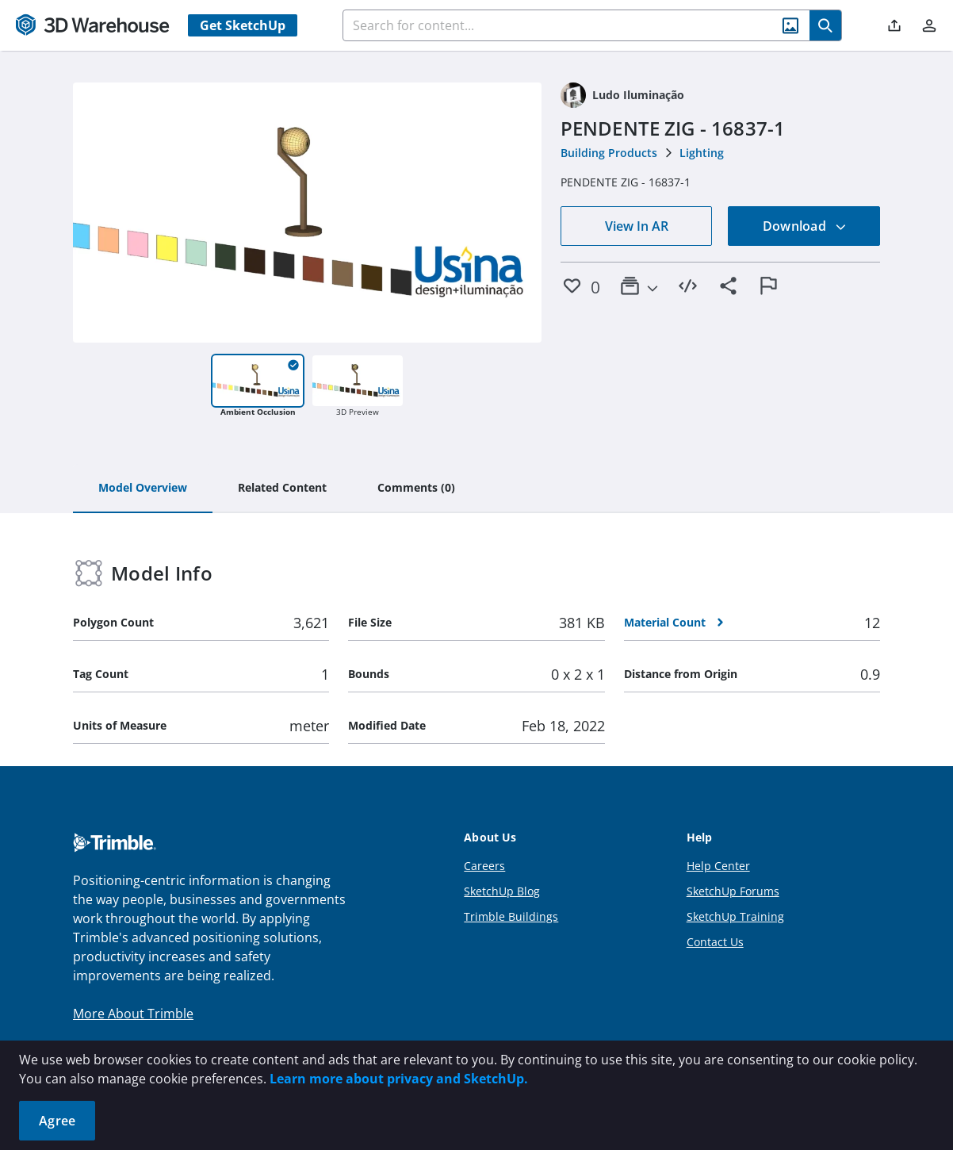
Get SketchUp (242, 25)
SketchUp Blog (502, 891)
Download (805, 226)
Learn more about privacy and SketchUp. (399, 1078)
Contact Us (715, 941)
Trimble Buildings (511, 916)
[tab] (142, 488)
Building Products (609, 152)
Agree (57, 1120)
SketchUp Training (735, 916)
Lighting (701, 152)
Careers (484, 865)
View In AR (636, 226)
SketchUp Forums (733, 891)
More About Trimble (133, 1013)
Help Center (718, 865)
